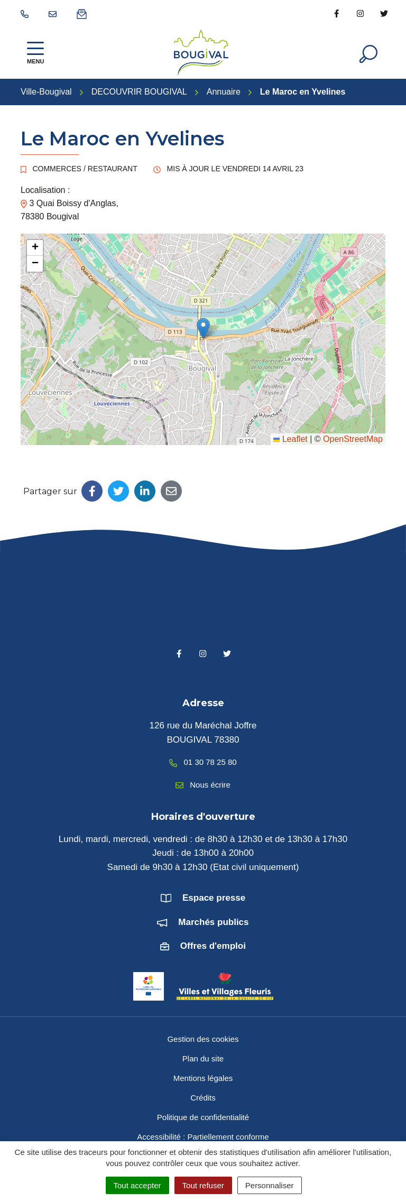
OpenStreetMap (353, 438)
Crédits (203, 1097)
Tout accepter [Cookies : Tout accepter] (137, 1185)
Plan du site (203, 1058)
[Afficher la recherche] (368, 53)
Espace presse (213, 898)
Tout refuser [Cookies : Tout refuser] (203, 1185)
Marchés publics (213, 922)
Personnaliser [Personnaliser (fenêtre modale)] (269, 1185)
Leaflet (290, 438)
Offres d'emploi (213, 946)
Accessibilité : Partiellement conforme (203, 1136)
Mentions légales (203, 1078)
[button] (203, 328)
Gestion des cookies (202, 1038)
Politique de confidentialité (203, 1117)
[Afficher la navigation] (35, 52)
